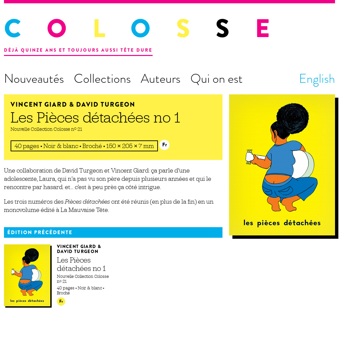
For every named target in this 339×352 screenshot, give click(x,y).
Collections (102, 78)
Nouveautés (34, 78)
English (317, 78)
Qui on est (216, 78)
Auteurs (160, 78)
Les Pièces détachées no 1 (95, 117)
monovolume (21, 210)
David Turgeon (105, 104)
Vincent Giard (39, 104)
